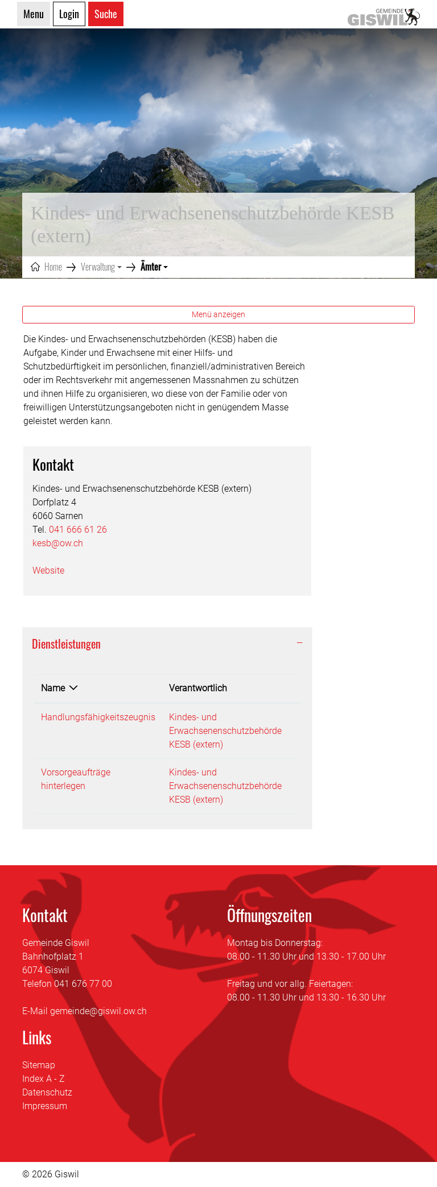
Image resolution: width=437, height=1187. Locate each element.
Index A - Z (43, 1078)
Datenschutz (47, 1092)
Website (54, 570)
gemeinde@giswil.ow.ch (98, 1011)
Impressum (44, 1106)
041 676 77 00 (83, 983)
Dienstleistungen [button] (66, 643)
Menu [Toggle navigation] (33, 13)
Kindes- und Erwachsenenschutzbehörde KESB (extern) (225, 731)
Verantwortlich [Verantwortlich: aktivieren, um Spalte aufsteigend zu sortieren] (198, 688)
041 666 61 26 (78, 529)
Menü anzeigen (218, 314)
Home (53, 266)
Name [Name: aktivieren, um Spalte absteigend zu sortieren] (53, 688)
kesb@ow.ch (57, 543)
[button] (101, 266)
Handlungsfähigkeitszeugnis (98, 717)
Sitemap (38, 1065)
